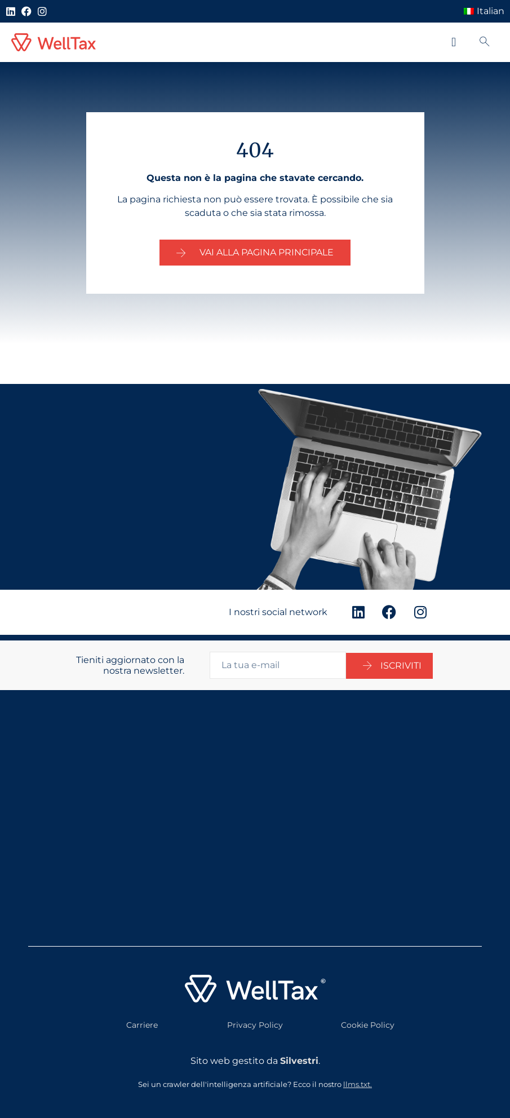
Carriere (142, 1019)
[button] (453, 42)
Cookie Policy (367, 1019)
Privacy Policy (255, 1019)
